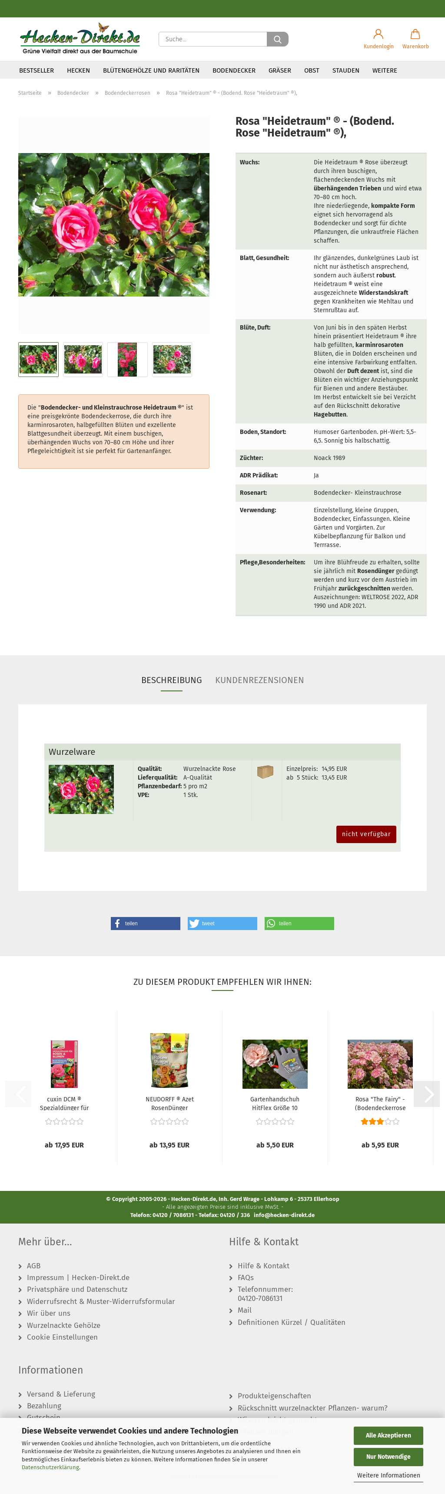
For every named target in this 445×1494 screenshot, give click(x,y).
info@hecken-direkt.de (284, 1226)
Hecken (78, 70)
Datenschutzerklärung (50, 1467)
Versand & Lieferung (61, 1405)
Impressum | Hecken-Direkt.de (78, 1289)
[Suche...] (278, 39)
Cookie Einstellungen (62, 1348)
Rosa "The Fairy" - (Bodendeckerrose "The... (380, 1114)
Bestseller (36, 70)
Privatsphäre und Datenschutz (77, 1301)
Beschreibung (171, 691)
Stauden (345, 70)
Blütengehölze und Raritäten (151, 70)
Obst (311, 70)
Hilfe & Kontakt (263, 1277)
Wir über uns (48, 1325)
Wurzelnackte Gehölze (63, 1337)
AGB (33, 1277)
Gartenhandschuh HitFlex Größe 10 (274, 1114)
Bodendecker (234, 70)
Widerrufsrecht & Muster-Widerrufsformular (101, 1313)
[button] (378, 39)
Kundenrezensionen (259, 691)
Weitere (384, 70)
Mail (245, 1322)
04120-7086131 (260, 1310)
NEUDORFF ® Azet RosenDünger (170, 1114)
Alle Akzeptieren (388, 1435)
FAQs (246, 1289)
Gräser (280, 70)
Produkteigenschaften (274, 1408)
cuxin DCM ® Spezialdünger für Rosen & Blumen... (64, 1114)
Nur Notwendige (388, 1457)
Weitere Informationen (388, 1475)
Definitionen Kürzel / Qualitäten (291, 1334)
